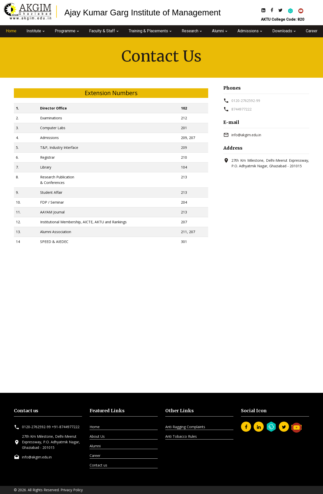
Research (190, 31)
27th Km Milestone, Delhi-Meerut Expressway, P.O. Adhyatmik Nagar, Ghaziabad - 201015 (51, 442)
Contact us (98, 465)
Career (311, 31)
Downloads (282, 31)
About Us (97, 436)
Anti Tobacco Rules (181, 436)
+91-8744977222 (65, 426)
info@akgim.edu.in (246, 134)
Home (11, 31)
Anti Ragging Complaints (185, 426)
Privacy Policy (72, 489)
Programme (65, 31)
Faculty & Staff (102, 31)
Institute (33, 31)
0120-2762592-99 (245, 100)
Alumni (218, 31)
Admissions (248, 31)
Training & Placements (148, 31)
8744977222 (241, 109)
